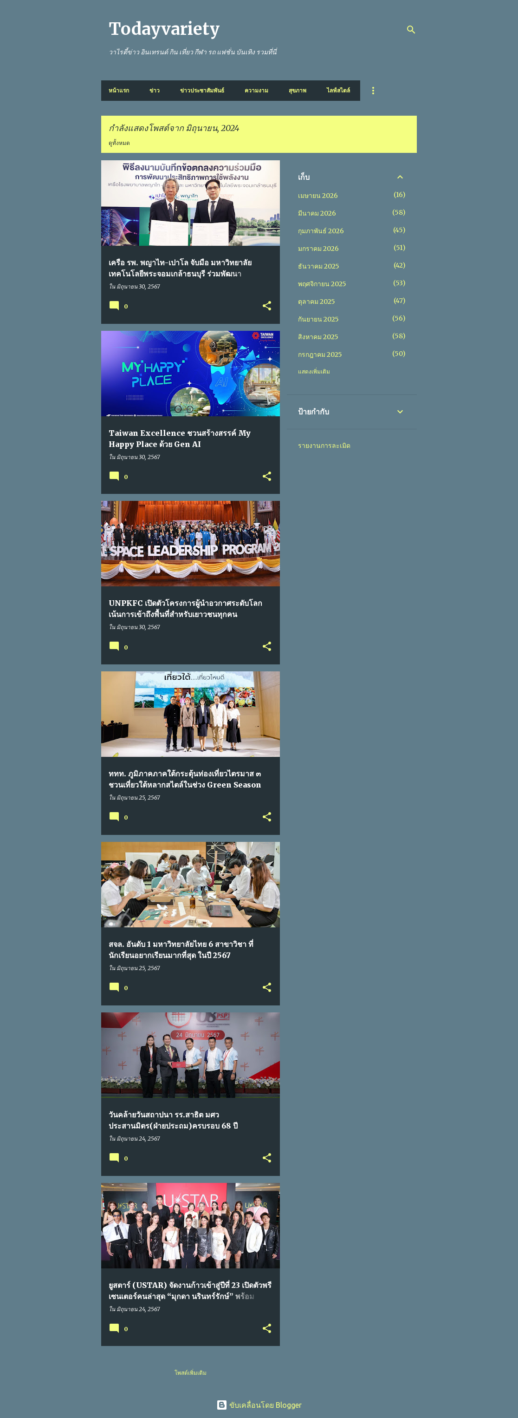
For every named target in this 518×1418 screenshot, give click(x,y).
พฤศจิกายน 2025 (322, 284)
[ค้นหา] (411, 30)
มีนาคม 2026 (317, 213)
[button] (266, 306)
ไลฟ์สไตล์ (338, 90)
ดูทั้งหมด (119, 143)
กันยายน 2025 (318, 319)
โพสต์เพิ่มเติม (191, 1373)
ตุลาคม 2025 (316, 301)
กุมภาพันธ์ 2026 (321, 231)
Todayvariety (164, 29)
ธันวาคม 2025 (318, 266)
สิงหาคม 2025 (318, 337)
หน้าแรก (119, 90)
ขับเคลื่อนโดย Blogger (259, 1405)
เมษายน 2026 (318, 195)
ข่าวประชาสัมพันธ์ (202, 90)
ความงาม (256, 90)
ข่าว (154, 90)
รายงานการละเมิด (324, 445)
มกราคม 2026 (318, 248)
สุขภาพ (297, 90)
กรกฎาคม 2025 (320, 354)
